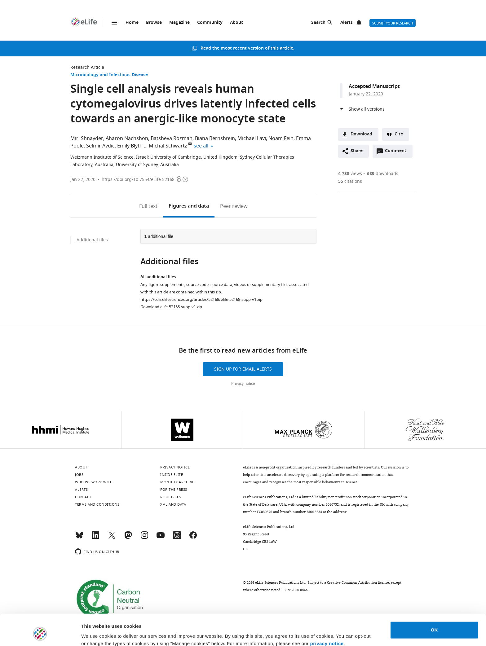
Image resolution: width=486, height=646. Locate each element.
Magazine (179, 22)
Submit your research (392, 23)
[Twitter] (112, 538)
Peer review (234, 206)
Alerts (346, 22)
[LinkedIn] (95, 538)
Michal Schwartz (168, 146)
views (350, 173)
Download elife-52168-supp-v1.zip (171, 307)
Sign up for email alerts (243, 369)
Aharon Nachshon (127, 138)
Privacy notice (243, 383)
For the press (173, 489)
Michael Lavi (251, 138)
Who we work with (94, 482)
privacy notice (327, 616)
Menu (114, 22)
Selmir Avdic (100, 146)
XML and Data (173, 504)
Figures (189, 206)
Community (210, 22)
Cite (399, 134)
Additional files (92, 240)
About (236, 22)
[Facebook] (193, 538)
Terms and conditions (97, 504)
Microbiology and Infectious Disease (109, 75)
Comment (398, 152)
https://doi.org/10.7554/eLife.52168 (138, 179)
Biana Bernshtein (215, 138)
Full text (148, 206)
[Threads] (177, 538)
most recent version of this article (257, 48)
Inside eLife (171, 474)
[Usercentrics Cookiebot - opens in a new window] (40, 634)
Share (357, 151)
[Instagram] (144, 538)
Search (318, 22)
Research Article (87, 67)
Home (132, 22)
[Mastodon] (128, 538)
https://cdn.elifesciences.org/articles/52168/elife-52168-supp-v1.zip (201, 299)
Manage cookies (99, 633)
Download (361, 134)
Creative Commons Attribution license (358, 582)
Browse (154, 22)
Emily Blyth (130, 146)
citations (350, 181)
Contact (83, 496)
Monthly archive (177, 482)
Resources (170, 496)
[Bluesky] (79, 538)
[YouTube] (160, 538)
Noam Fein (281, 138)
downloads (382, 173)
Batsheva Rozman (171, 138)
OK (434, 603)
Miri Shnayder (86, 138)
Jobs (79, 474)
